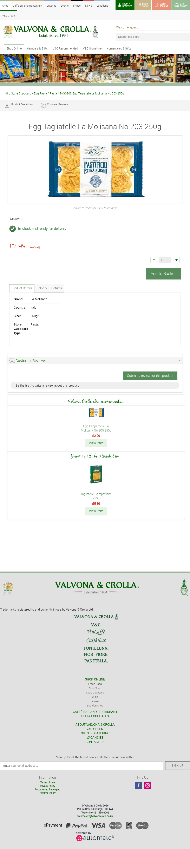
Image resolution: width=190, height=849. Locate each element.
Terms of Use (47, 781)
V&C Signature (92, 48)
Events (65, 5)
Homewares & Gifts (118, 48)
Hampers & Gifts (37, 48)
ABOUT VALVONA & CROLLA (95, 724)
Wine (95, 696)
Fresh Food (95, 683)
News (88, 5)
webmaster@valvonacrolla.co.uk (95, 815)
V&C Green (8, 15)
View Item (96, 443)
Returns (56, 288)
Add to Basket (163, 273)
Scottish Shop (95, 705)
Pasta (53, 93)
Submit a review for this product (150, 375)
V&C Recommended (65, 48)
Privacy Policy (47, 785)
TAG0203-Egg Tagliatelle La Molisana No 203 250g (92, 93)
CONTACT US (95, 741)
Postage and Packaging (47, 788)
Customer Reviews (57, 104)
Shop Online (14, 48)
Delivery (42, 288)
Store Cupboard (21, 93)
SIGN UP (178, 765)
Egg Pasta (40, 93)
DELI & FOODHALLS (95, 715)
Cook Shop (95, 687)
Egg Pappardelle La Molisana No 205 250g (96, 428)
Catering (51, 5)
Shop (5, 5)
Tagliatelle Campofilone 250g (96, 496)
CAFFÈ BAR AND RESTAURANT (95, 711)
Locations (102, 5)
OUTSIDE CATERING (95, 732)
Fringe (77, 5)
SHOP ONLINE (95, 679)
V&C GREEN (95, 728)
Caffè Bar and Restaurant (27, 5)
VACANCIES (95, 737)
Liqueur (95, 700)
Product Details (22, 288)
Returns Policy (47, 792)
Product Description (22, 104)
